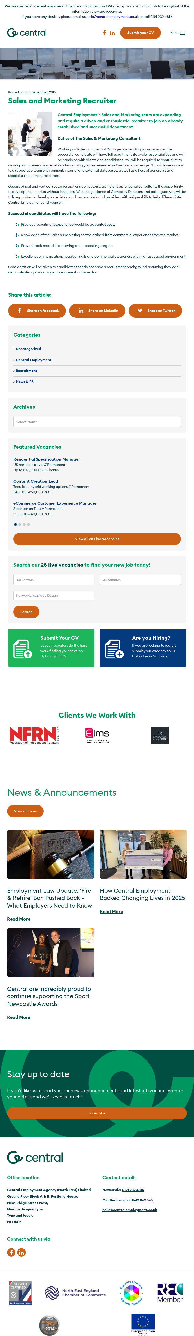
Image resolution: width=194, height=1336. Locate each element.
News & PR (25, 381)
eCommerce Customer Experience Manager (54, 503)
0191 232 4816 (133, 1190)
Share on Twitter (155, 310)
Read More (18, 919)
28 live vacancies (62, 565)
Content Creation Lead (35, 481)
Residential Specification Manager (46, 459)
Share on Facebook (37, 310)
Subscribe (97, 1113)
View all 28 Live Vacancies (97, 539)
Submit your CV (140, 32)
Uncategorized (28, 349)
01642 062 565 (141, 1200)
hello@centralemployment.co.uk (112, 16)
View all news (25, 811)
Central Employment (33, 360)
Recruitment (26, 370)
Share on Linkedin (97, 310)
